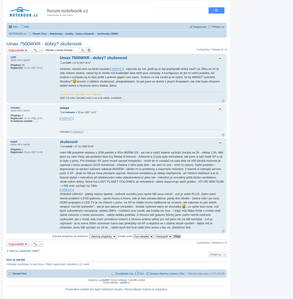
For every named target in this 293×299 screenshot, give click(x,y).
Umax (64, 108)
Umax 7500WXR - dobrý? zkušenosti (44, 43)
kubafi (14, 141)
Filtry (15, 26)
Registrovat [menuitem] (200, 26)
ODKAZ (117, 69)
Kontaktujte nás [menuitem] (124, 273)
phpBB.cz (125, 282)
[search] (180, 11)
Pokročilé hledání (89, 50)
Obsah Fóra (20, 273)
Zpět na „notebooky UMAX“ (24, 251)
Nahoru (223, 101)
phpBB (104, 280)
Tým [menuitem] (141, 273)
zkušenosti (69, 142)
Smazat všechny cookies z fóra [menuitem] (167, 273)
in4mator (15, 108)
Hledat (82, 50)
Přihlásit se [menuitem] (218, 26)
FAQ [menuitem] (26, 26)
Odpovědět (16, 50)
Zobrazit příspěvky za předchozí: (84, 236)
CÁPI (13, 57)
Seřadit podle (135, 236)
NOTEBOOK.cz (17, 33)
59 (23, 65)
